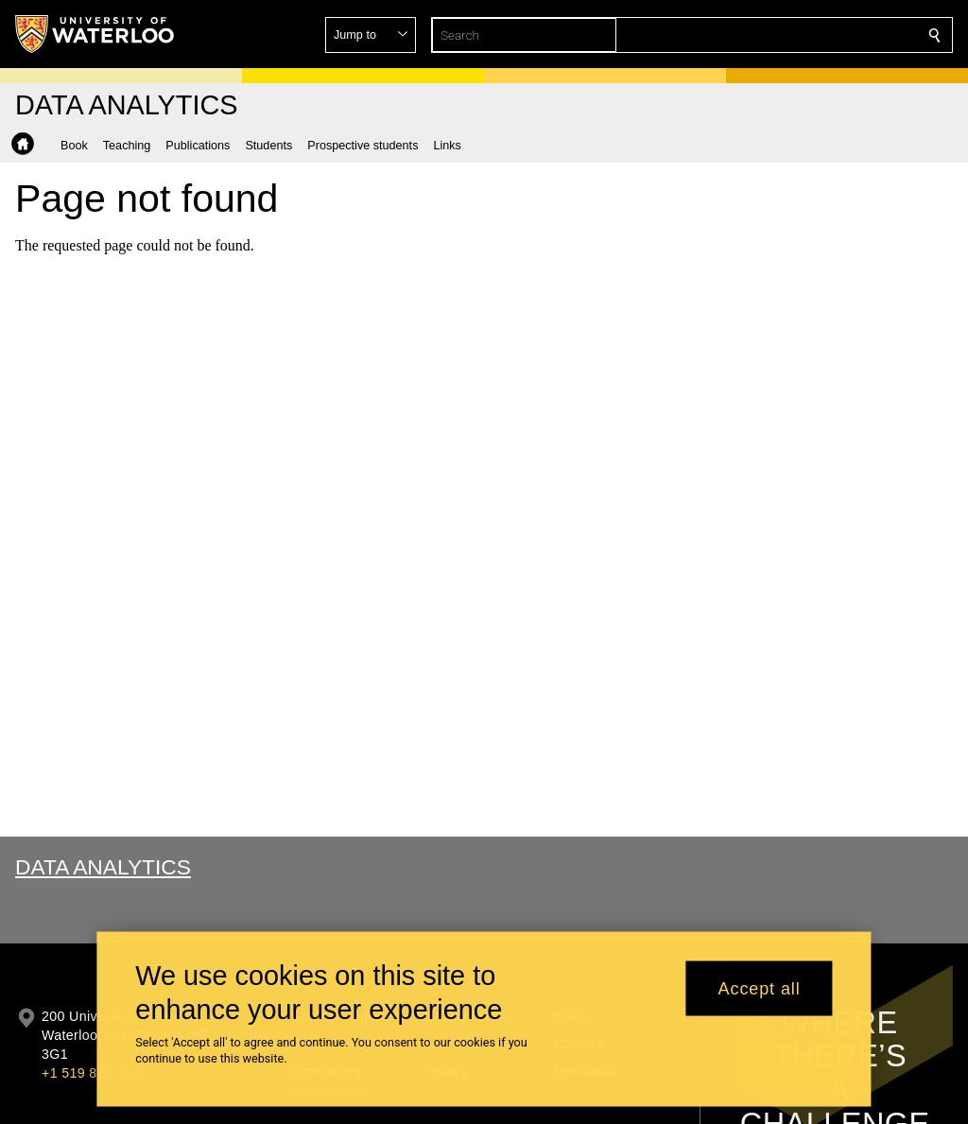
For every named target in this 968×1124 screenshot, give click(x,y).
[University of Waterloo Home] (95, 34)
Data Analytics (103, 867)
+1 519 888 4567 (94, 1073)
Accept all (759, 987)
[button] (797, 35)
